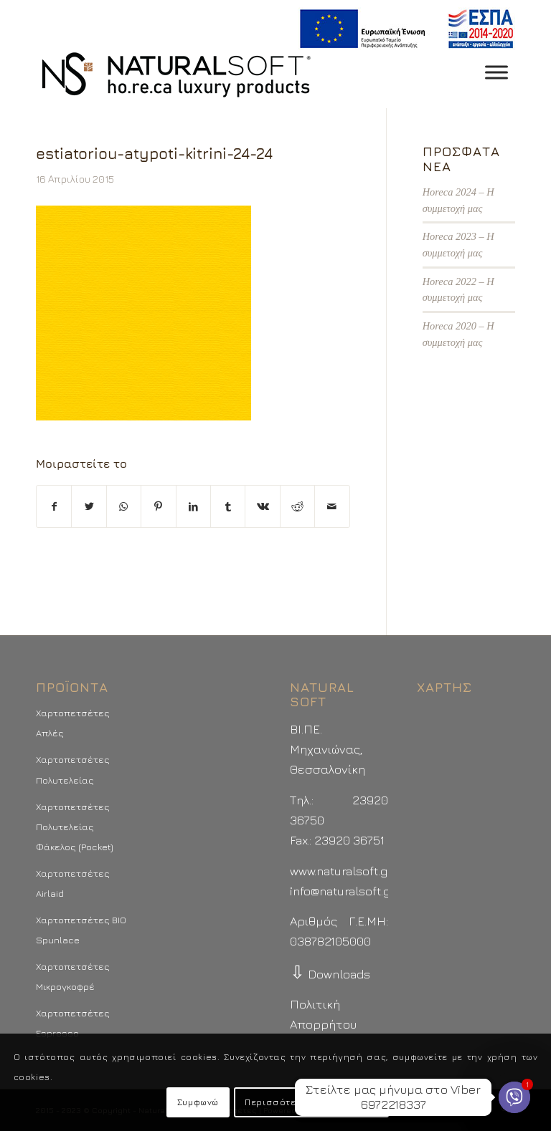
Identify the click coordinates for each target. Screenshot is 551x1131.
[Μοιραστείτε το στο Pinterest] (158, 506)
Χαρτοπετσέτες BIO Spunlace (81, 929)
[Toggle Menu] (496, 72)
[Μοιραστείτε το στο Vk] (262, 506)
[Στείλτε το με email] (332, 506)
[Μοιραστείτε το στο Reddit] (297, 506)
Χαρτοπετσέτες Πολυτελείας (73, 769)
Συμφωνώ (198, 1102)
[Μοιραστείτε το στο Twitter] (88, 506)
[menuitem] (403, 29)
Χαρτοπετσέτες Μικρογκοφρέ (73, 976)
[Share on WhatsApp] (124, 506)
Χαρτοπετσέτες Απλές (73, 722)
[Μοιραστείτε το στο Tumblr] (228, 506)
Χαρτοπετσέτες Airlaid (73, 883)
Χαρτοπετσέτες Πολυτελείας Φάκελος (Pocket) (74, 826)
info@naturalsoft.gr (342, 891)
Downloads (330, 974)
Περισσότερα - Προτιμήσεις (311, 1102)
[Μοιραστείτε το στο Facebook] (54, 506)
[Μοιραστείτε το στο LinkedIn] (193, 506)
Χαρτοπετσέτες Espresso (73, 1023)
